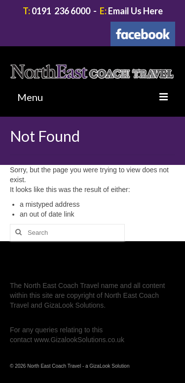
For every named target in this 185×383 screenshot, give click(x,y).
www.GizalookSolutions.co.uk (79, 340)
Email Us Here (135, 10)
